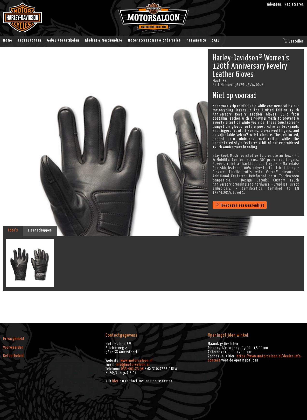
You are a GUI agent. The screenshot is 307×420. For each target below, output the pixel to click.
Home (7, 40)
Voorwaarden (13, 347)
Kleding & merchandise (103, 40)
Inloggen (274, 4)
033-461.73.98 (132, 369)
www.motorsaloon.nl (136, 360)
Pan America (196, 40)
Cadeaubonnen (29, 40)
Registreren (294, 4)
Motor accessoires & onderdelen (154, 40)
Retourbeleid (13, 356)
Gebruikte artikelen (63, 40)
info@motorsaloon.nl (132, 365)
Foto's (13, 230)
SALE (215, 40)
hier (115, 381)
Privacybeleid (13, 339)
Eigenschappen (40, 230)
